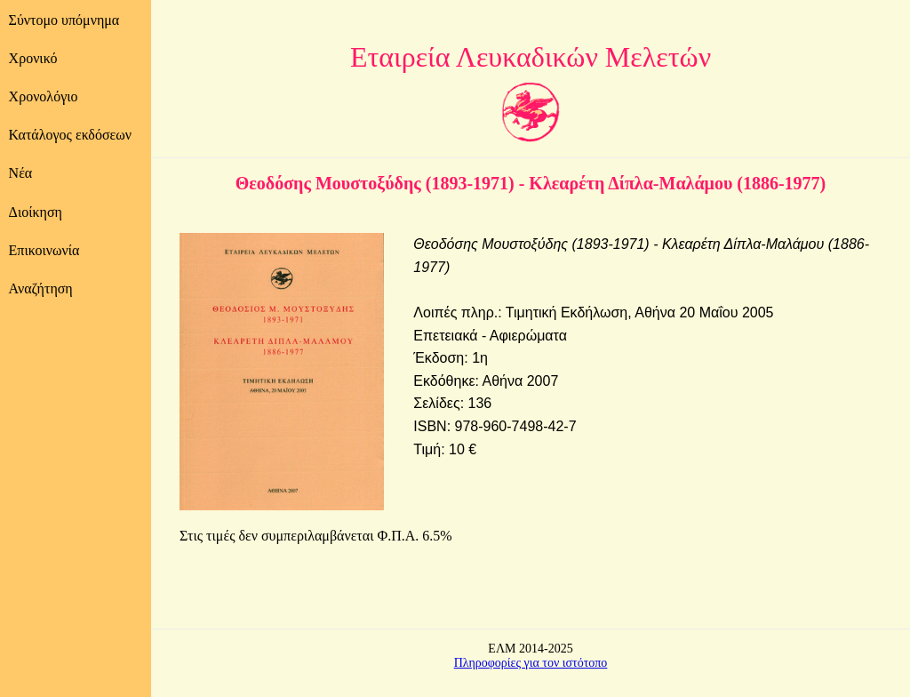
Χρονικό (33, 58)
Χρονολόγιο (43, 96)
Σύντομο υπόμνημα (64, 20)
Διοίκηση (35, 212)
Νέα (21, 172)
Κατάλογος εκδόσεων (70, 134)
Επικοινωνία (44, 250)
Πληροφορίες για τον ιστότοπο (531, 662)
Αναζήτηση (41, 288)
